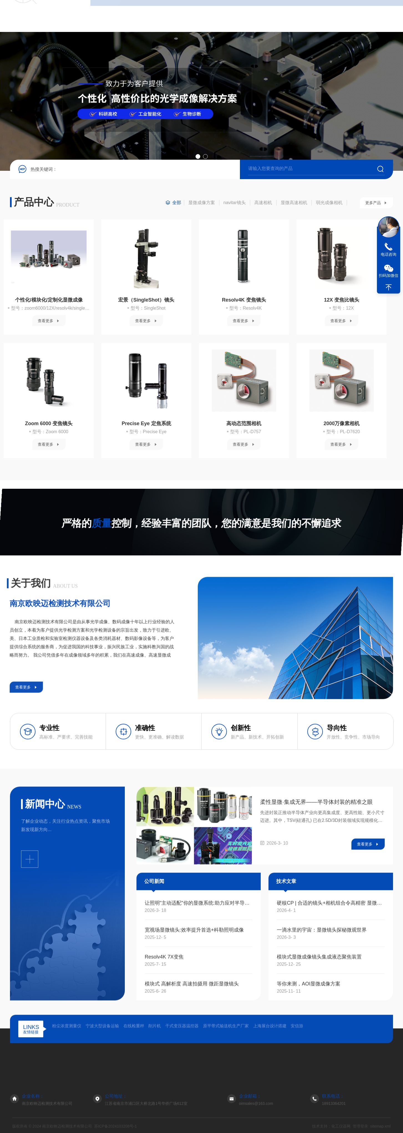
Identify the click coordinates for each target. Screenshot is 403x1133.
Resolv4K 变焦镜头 (64, 300)
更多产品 (373, 202)
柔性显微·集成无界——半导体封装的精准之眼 (316, 925)
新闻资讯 (196, 16)
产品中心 (166, 16)
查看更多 (61, 321)
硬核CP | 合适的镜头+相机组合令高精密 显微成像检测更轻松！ (331, 1026)
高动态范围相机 (64, 423)
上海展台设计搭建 (270, 1075)
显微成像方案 (201, 202)
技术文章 (227, 16)
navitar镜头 (235, 202)
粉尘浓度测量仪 (66, 1075)
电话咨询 (388, 254)
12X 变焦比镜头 (161, 300)
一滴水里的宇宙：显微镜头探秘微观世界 (322, 1053)
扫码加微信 (388, 275)
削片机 (154, 1075)
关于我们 (136, 16)
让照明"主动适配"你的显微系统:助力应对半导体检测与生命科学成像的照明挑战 (199, 1026)
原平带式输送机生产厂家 (226, 1075)
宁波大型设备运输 (102, 1075)
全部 (176, 202)
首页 (106, 16)
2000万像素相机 (161, 423)
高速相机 (263, 202)
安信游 (297, 1075)
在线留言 (257, 16)
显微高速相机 (294, 202)
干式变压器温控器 (182, 1075)
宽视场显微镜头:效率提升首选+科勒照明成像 (194, 1053)
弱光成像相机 (329, 202)
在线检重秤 (133, 1075)
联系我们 (287, 16)
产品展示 (182, 1095)
